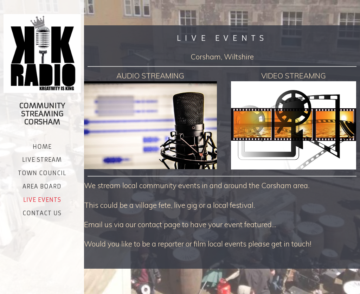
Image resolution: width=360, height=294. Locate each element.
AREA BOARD (42, 186)
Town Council (42, 173)
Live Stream (42, 159)
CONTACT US (42, 213)
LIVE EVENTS (42, 199)
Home (42, 146)
